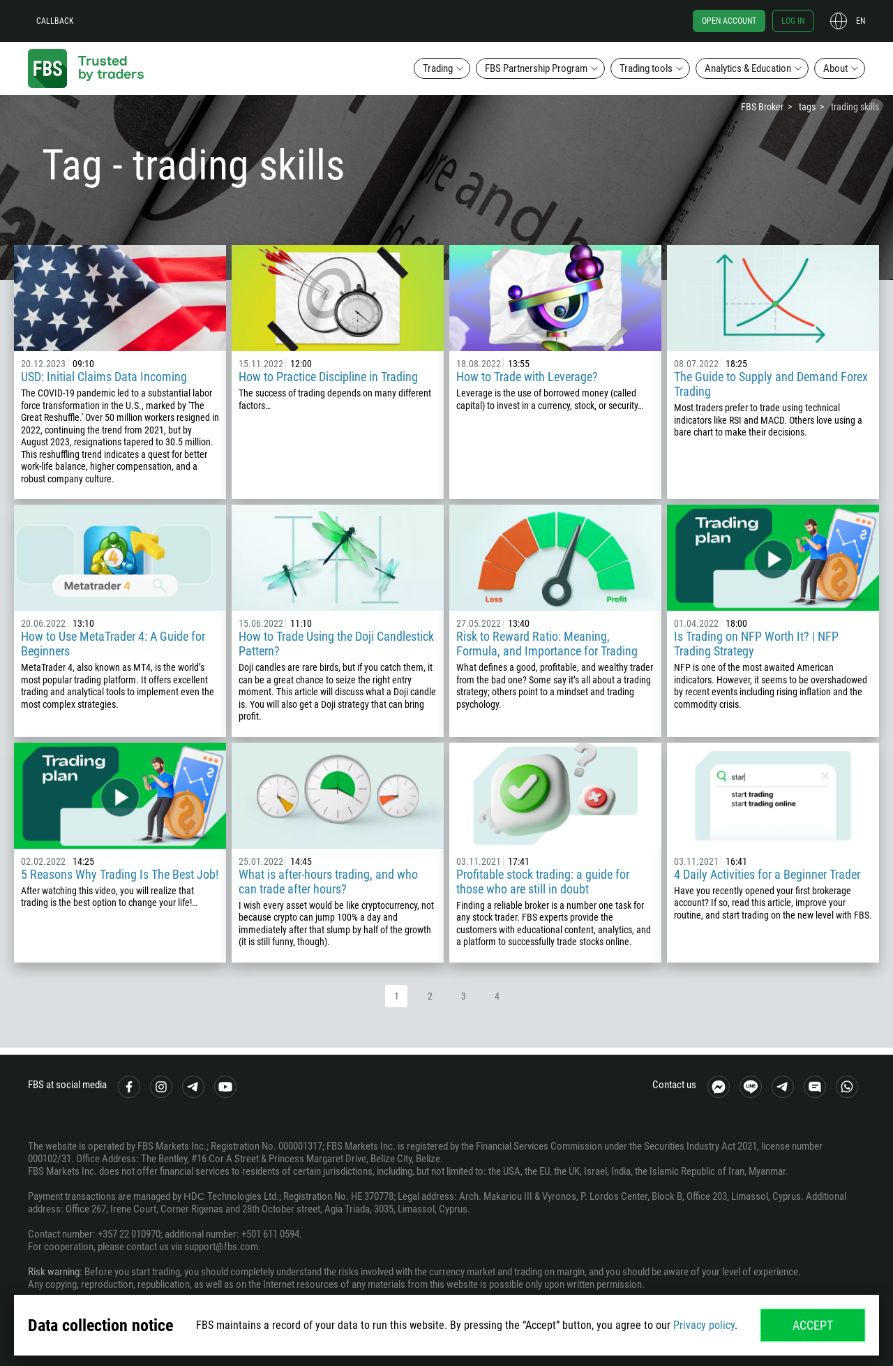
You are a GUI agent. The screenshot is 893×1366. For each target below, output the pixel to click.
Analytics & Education (748, 68)
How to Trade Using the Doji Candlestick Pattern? (336, 643)
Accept (813, 1325)
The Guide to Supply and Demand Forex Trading (771, 384)
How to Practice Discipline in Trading (328, 376)
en (860, 21)
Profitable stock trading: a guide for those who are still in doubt (542, 881)
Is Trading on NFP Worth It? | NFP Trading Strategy (756, 643)
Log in (792, 21)
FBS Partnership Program (536, 68)
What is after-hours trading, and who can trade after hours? (328, 881)
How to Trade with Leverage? (527, 376)
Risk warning (54, 1271)
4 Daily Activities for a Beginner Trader (767, 874)
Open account (729, 21)
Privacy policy (704, 1325)
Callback (55, 21)
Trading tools (646, 68)
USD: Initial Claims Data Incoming (104, 376)
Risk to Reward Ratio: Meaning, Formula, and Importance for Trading (547, 643)
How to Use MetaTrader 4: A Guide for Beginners (113, 643)
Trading (438, 68)
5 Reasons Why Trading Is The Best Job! (119, 874)
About (835, 68)
